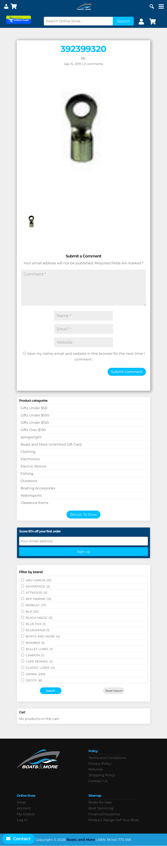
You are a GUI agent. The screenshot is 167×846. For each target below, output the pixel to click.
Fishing (27, 474)
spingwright (31, 437)
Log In (22, 820)
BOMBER (35, 643)
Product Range (101, 820)
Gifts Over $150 (33, 430)
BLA (32, 611)
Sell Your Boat (127, 820)
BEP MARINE (39, 599)
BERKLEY (36, 605)
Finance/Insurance (104, 814)
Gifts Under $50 (34, 408)
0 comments (93, 64)
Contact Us (98, 781)
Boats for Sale (100, 802)
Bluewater (38, 630)
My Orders (25, 814)
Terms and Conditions (107, 758)
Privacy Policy (100, 764)
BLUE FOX (36, 624)
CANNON (35, 655)
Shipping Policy (101, 775)
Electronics (30, 459)
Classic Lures (40, 668)
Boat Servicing (100, 808)
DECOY (34, 680)
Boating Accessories (38, 488)
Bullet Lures (39, 649)
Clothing (28, 452)
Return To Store (83, 514)
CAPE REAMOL (39, 661)
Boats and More (81, 840)
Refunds (95, 769)
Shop (21, 802)
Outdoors (29, 481)
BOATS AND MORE (43, 636)
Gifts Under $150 (35, 423)
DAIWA (35, 674)
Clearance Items (34, 503)
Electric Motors (33, 466)
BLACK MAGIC (39, 618)
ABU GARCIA (39, 580)
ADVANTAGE (38, 586)
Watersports (31, 495)
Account (24, 808)
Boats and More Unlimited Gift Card (51, 444)
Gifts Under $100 (35, 415)
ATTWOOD (36, 593)
